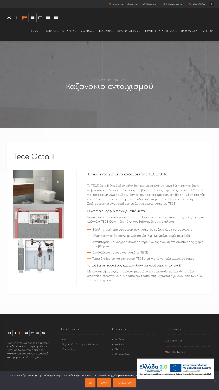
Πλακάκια (121, 349)
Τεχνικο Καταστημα (158, 31)
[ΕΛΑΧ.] (214, 380)
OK (90, 382)
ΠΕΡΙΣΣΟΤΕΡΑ (124, 382)
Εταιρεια (50, 31)
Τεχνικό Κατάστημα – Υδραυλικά (81, 344)
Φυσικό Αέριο (123, 354)
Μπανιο (68, 31)
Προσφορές (189, 31)
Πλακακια (105, 31)
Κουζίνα (119, 344)
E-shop (206, 31)
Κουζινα (86, 31)
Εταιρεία (67, 339)
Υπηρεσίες (68, 349)
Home (35, 31)
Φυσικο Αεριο (127, 31)
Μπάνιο (119, 339)
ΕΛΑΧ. (104, 382)
